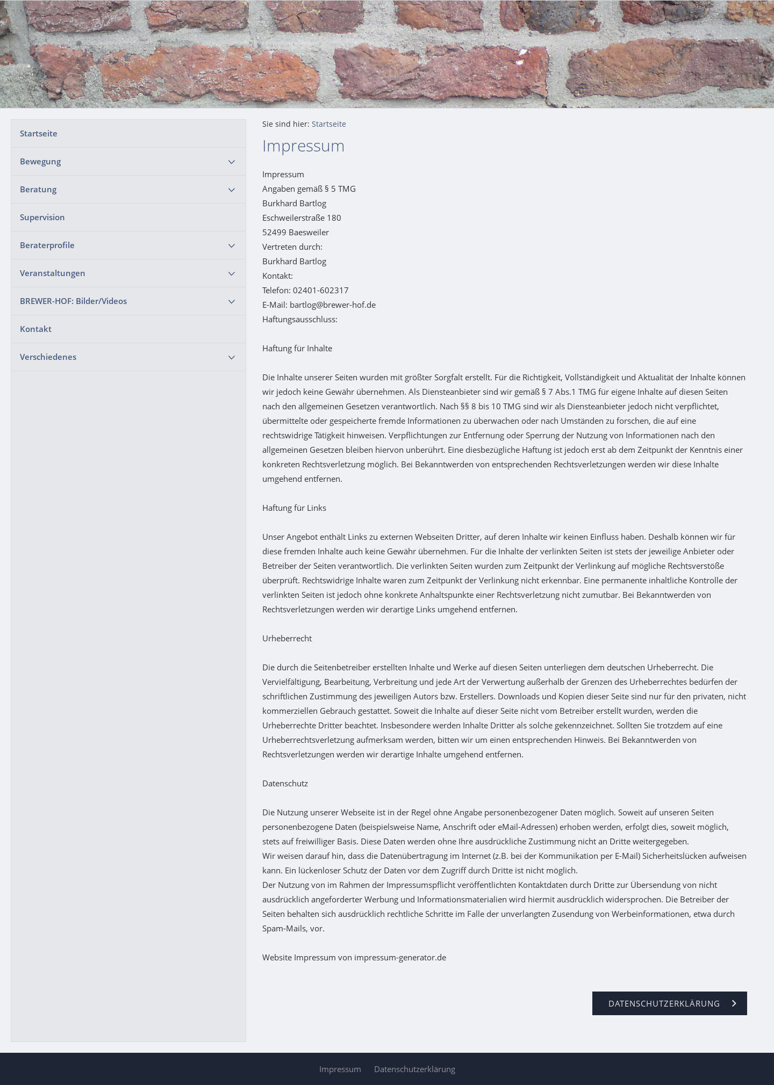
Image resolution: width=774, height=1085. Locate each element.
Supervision (42, 217)
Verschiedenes (48, 356)
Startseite (39, 133)
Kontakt (36, 328)
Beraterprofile (47, 245)
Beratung (38, 189)
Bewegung (40, 161)
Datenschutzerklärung (414, 1069)
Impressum (340, 1069)
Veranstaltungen (52, 272)
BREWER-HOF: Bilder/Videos (73, 300)
